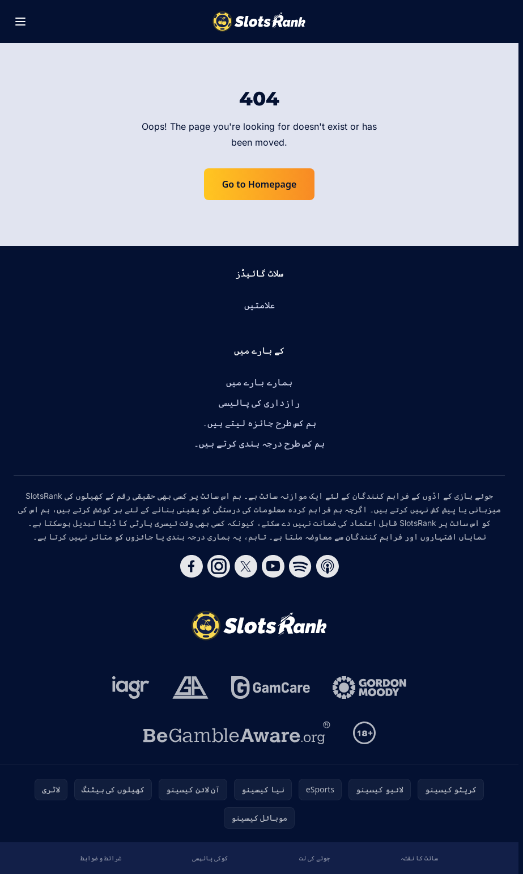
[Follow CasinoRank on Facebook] (191, 566)
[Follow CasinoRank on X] (246, 566)
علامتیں (259, 305)
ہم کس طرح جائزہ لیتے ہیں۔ (259, 423)
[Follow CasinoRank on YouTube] (273, 566)
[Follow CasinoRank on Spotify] (300, 566)
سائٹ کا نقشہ (419, 858)
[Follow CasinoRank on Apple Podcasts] (327, 566)
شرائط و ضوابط (100, 858)
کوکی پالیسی (210, 858)
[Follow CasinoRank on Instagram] (218, 566)
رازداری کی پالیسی (259, 402)
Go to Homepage (259, 184)
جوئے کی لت (314, 858)
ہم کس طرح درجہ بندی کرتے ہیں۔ (259, 443)
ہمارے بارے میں (259, 382)
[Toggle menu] (20, 21)
